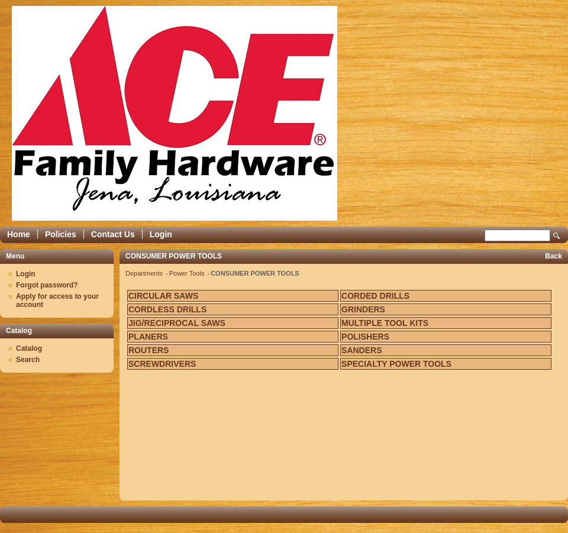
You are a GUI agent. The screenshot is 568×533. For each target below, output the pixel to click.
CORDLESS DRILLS (167, 309)
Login (161, 234)
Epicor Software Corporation (174, 113)
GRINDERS (363, 309)
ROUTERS (148, 350)
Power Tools (187, 273)
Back (553, 256)
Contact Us (113, 234)
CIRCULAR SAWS (163, 296)
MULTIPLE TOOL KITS (384, 323)
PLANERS (148, 336)
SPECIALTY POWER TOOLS (396, 364)
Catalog (29, 348)
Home (18, 234)
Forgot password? (47, 285)
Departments (144, 273)
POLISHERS (365, 336)
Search (556, 235)
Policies (60, 234)
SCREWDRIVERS (162, 364)
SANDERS (361, 350)
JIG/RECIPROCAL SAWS (176, 323)
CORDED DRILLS (375, 296)
